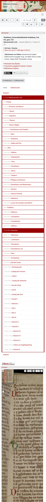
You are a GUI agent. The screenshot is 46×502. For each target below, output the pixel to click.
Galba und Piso (12, 143)
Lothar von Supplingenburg (18, 345)
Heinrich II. (11, 322)
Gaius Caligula (11, 125)
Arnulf (10, 290)
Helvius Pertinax (13, 194)
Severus (10, 189)
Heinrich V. (12, 340)
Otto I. (10, 308)
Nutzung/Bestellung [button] (20, 73)
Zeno (9, 253)
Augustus (10, 116)
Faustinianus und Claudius (16, 129)
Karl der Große (12, 262)
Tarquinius (11, 139)
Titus (9, 162)
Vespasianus (12, 157)
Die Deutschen (13, 267)
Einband (6, 93)
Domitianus (11, 166)
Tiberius (9, 120)
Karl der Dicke (12, 285)
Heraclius (11, 230)
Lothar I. (10, 276)
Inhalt (5, 88)
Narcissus (11, 235)
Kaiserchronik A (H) (12, 97)
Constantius (11, 217)
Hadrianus (11, 198)
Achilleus (9, 207)
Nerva (9, 171)
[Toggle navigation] (42, 14)
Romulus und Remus (13, 106)
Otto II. (10, 313)
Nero (9, 134)
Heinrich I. (11, 304)
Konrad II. (11, 326)
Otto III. (10, 317)
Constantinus (12, 221)
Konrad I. (11, 299)
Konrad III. (12, 349)
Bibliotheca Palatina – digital (10, 5)
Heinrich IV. (12, 336)
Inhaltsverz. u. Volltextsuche (13, 80)
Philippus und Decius (14, 180)
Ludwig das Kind (13, 294)
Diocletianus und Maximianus (17, 184)
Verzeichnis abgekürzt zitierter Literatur (18, 66)
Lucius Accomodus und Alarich (18, 203)
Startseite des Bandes (12, 64)
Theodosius (11, 244)
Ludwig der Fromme (14, 271)
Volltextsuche (15, 88)
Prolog (7, 102)
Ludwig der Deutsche (15, 281)
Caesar (9, 111)
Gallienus (10, 212)
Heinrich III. (12, 331)
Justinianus (11, 240)
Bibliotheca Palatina (12, 68)
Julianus (10, 226)
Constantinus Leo (13, 249)
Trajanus (10, 175)
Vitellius (10, 152)
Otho (7, 148)
